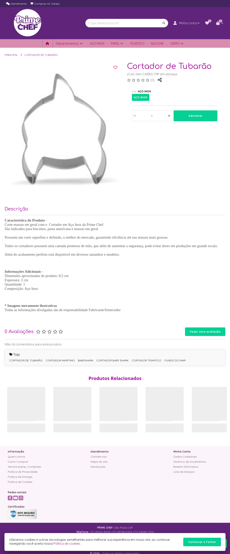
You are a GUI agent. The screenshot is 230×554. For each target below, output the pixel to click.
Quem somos (16, 456)
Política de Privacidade (22, 471)
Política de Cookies (20, 482)
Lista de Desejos (184, 471)
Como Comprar (18, 461)
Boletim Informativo (185, 466)
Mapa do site (99, 461)
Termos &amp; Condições (24, 466)
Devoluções (98, 466)
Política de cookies (67, 543)
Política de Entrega (20, 477)
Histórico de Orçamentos (189, 461)
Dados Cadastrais (185, 456)
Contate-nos (99, 456)
